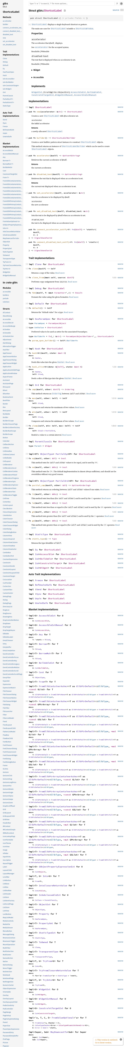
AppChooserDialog (9, 360)
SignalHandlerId (43, 238)
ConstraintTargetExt (10, 174)
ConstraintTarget (9, 576)
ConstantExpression (10, 559)
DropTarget (7, 627)
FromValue (47, 976)
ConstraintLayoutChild (11, 573)
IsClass (38, 900)
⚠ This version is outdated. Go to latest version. (106, 1041)
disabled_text (8, 35)
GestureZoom (8, 803)
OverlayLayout (8, 999)
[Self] (60, 367)
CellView (6, 498)
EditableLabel (8, 637)
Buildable (6, 414)
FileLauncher (7, 711)
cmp (34, 389)
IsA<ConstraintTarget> (11, 86)
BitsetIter (6, 394)
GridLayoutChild (9, 816)
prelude (6, 299)
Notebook (6, 975)
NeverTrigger (7, 968)
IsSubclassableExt (9, 235)
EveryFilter (7, 678)
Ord (4, 92)
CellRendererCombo (10, 471)
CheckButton (7, 509)
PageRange (7, 1012)
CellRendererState (9, 488)
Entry (5, 644)
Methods (7, 17)
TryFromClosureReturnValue (13, 265)
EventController (8, 654)
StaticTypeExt (8, 252)
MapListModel (8, 918)
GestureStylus (8, 796)
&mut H (61, 353)
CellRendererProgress (11, 478)
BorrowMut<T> (8, 164)
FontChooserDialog (10, 749)
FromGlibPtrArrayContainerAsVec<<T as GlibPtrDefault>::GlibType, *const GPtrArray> (13, 205)
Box (4, 407)
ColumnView (7, 536)
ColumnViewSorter (9, 549)
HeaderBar (7, 823)
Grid (4, 809)
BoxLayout (7, 411)
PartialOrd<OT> (8, 102)
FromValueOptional (63, 1017)
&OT (53, 458)
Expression (7, 684)
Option (66, 155)
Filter (5, 715)
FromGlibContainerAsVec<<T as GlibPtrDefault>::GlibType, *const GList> (13, 181)
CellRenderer (7, 465)
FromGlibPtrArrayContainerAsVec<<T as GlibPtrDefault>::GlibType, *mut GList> (13, 211)
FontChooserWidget (10, 755)
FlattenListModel (9, 732)
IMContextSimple (9, 830)
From (41, 681)
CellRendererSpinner (10, 485)
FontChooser (7, 745)
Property (6, 245)
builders (6, 295)
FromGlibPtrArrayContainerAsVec (58, 776)
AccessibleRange (9, 326)
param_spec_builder (42, 340)
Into (45, 876)
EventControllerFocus (11, 657)
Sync (38, 594)
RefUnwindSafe (8, 130)
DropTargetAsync (9, 630)
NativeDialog (7, 965)
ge (33, 521)
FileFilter (6, 708)
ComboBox (7, 553)
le (33, 503)
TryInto (47, 980)
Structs (6, 309)
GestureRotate (8, 789)
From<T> (6, 178)
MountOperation (9, 945)
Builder (5, 417)
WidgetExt (6, 272)
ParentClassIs (8, 96)
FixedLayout (7, 725)
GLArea (5, 769)
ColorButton (7, 515)
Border (5, 404)
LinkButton (7, 880)
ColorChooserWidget (10, 526)
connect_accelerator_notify (13, 28)
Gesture (6, 772)
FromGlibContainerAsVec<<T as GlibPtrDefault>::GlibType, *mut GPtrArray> (13, 194)
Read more (60, 273)
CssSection (7, 586)
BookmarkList (8, 397)
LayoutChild (7, 870)
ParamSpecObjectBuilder (79, 336)
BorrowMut (44, 653)
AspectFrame (7, 377)
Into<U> (5, 228)
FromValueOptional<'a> (11, 221)
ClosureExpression (9, 512)
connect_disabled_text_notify (13, 31)
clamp (35, 426)
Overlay (6, 995)
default (36, 308)
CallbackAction (8, 444)
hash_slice (38, 367)
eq (33, 458)
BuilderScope (8, 434)
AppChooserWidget (10, 363)
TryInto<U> (7, 269)
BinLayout (6, 387)
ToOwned (6, 255)
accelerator (7, 21)
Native (5, 962)
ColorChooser (8, 519)
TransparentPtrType (43, 957)
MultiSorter (7, 955)
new (4, 38)
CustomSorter (8, 593)
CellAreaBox (7, 451)
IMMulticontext (8, 833)
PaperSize (6, 1026)
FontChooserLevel (9, 752)
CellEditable (7, 458)
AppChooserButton (10, 357)
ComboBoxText (8, 556)
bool (63, 458)
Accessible (7, 319)
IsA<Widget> (7, 89)
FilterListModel (8, 718)
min (34, 412)
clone (35, 268)
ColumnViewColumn (10, 542)
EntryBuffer (7, 647)
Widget (48, 446)
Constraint (7, 563)
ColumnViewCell (9, 539)
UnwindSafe (7, 137)
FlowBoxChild (8, 738)
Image (5, 850)
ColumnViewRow (9, 546)
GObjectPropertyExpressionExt (13, 225)
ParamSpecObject (57, 323)
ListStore (6, 907)
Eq (4, 69)
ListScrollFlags (8, 904)
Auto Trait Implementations (11, 114)
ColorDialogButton (9, 532)
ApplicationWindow (10, 373)
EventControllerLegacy (11, 664)
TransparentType (9, 259)
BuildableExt (7, 167)
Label (5, 867)
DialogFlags (7, 603)
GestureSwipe (8, 799)
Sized (40, 374)
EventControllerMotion (11, 667)
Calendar (6, 441)
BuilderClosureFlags (10, 424)
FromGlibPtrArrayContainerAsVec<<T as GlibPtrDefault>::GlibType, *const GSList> (13, 208)
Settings (121, 4)
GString (75, 155)
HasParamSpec (8, 72)
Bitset (5, 390)
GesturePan (7, 786)
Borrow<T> (7, 161)
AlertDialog (7, 343)
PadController (8, 1009)
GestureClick (7, 776)
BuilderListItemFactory (11, 428)
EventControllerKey (10, 661)
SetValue (39, 327)
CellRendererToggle (10, 495)
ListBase (6, 884)
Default (5, 65)
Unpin (5, 133)
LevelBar (6, 877)
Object (42, 872)
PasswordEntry (8, 1032)
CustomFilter (7, 590)
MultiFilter (6, 948)
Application (7, 367)
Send (38, 589)
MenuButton (7, 931)
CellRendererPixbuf (10, 475)
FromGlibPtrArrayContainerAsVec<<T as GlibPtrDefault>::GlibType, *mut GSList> (13, 218)
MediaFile (6, 924)
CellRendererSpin (9, 482)
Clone (5, 59)
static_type (38, 539)
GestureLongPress (9, 782)
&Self (78, 229)
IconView (6, 847)
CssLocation (7, 580)
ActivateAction (8, 336)
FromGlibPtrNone (58, 695)
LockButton (7, 914)
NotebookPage (8, 978)
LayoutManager (8, 874)
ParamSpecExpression (11, 1029)
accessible (7, 292)
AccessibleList (8, 323)
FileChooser (7, 691)
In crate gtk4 (10, 282)
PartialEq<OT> (8, 99)
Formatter (59, 293)
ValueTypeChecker (42, 1025)
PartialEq (61, 454)
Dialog (5, 600)
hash (34, 353)
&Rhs (54, 467)
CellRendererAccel (9, 468)
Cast (4, 171)
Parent (37, 446)
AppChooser (7, 353)
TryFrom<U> (7, 262)
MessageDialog (8, 934)
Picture (5, 1043)
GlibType (103, 686)
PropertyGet (7, 249)
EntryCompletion (9, 651)
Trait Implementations (11, 53)
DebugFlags (7, 597)
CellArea (6, 448)
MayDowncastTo (58, 1032)
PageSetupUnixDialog (11, 1019)
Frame (5, 765)
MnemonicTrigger (9, 941)
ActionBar (6, 330)
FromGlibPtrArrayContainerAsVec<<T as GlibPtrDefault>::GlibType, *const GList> (13, 201)
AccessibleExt (8, 151)
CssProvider (7, 583)
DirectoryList (7, 607)
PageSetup (7, 1016)
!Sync (5, 123)
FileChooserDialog (9, 695)
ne (33, 467)
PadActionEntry (8, 1005)
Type (54, 539)
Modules (7, 288)
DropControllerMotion (11, 620)
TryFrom (47, 961)
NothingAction (8, 982)
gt (33, 512)
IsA (37, 554)
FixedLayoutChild (9, 728)
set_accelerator (8, 41)
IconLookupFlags (9, 836)
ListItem (6, 897)
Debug (5, 62)
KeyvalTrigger (8, 863)
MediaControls (8, 921)
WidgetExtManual (9, 276)
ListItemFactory (8, 901)
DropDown (6, 624)
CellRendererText (9, 492)
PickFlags (6, 1039)
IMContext (6, 826)
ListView (6, 911)
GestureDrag (7, 779)
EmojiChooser (8, 640)
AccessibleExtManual (10, 154)
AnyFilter (6, 350)
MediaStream (8, 928)
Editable (6, 634)
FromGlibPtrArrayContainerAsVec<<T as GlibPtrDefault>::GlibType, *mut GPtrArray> (13, 215)
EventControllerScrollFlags (12, 674)
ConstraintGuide (9, 566)
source (116, 10)
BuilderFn (39, 336)
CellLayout (7, 461)
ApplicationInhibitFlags (11, 370)
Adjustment (7, 340)
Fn (73, 229)
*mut (114, 731)
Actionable (7, 333)
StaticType (7, 106)
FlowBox (6, 735)
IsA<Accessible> (9, 79)
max (34, 398)
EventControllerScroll (10, 671)
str (59, 111)
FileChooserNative (9, 698)
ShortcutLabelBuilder (63, 138)
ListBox (5, 887)
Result (78, 293)
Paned (5, 1022)
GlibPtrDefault (85, 686)
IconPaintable (8, 840)
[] (122, 10)
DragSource (7, 613)
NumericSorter (8, 985)
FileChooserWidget (10, 701)
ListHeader (7, 894)
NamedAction (8, 958)
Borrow (43, 644)
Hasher (38, 358)
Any (4, 157)
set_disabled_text (9, 45)
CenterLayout (8, 505)
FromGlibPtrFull (106, 695)
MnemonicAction (9, 938)
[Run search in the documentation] (72, 4)
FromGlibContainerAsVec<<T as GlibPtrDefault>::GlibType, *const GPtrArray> (13, 184)
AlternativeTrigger (9, 346)
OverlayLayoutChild (10, 1002)
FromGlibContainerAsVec (53, 686)
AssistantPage (8, 384)
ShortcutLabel (11, 11)
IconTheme (7, 843)
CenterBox (7, 502)
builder (5, 24)
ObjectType (46, 454)
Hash (5, 75)
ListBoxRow (7, 891)
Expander (6, 681)
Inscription (7, 860)
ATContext (6, 313)
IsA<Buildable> (8, 82)
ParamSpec (39, 323)
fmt (34, 293)
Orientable (7, 992)
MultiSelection (8, 951)
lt (33, 494)
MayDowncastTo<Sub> (11, 238)
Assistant (6, 380)
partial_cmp (38, 485)
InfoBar (5, 853)
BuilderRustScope (9, 431)
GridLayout (7, 813)
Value (42, 891)
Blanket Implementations (11, 145)
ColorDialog (7, 529)
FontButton (7, 742)
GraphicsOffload (9, 806)
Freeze (5, 126)
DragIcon (6, 610)
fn (49, 336)
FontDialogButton (9, 762)
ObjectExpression (9, 989)
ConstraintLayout (9, 569)
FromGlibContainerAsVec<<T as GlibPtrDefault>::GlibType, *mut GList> (13, 191)
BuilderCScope (8, 421)
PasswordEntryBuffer (10, 1036)
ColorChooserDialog (10, 522)
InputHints (7, 857)
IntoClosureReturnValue (11, 232)
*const (33, 689)
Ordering (69, 389)
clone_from (38, 277)
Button (5, 438)
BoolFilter (6, 400)
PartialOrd (50, 431)
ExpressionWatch (9, 688)
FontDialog (7, 759)
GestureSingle (8, 793)
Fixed (5, 722)
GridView (6, 820)
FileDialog (6, 705)
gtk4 (5, 3)
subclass (6, 302)
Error (37, 1028)
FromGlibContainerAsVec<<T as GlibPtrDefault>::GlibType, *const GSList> (13, 188)
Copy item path (65, 10)
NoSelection (7, 972)
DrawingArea (7, 617)
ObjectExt (6, 242)
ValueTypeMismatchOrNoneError (72, 1025)
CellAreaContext (9, 455)
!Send (5, 120)
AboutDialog (7, 316)
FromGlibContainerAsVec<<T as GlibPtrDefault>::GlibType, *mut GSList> (13, 198)
